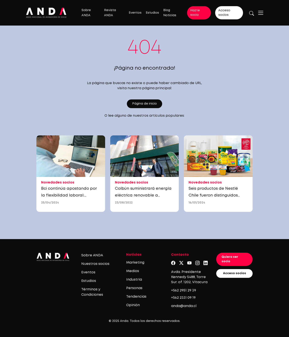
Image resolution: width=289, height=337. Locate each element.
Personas (134, 288)
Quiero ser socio (230, 259)
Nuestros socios (95, 263)
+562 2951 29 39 (183, 290)
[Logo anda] (46, 12)
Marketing (135, 262)
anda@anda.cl (183, 306)
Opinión (133, 305)
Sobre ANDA (92, 255)
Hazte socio (195, 12)
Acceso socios (224, 12)
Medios (132, 271)
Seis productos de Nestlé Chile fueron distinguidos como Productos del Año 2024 (218, 195)
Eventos (135, 12)
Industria (134, 279)
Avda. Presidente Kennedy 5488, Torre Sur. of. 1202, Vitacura (189, 277)
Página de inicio (144, 103)
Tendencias (136, 296)
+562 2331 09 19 (183, 297)
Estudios (152, 12)
